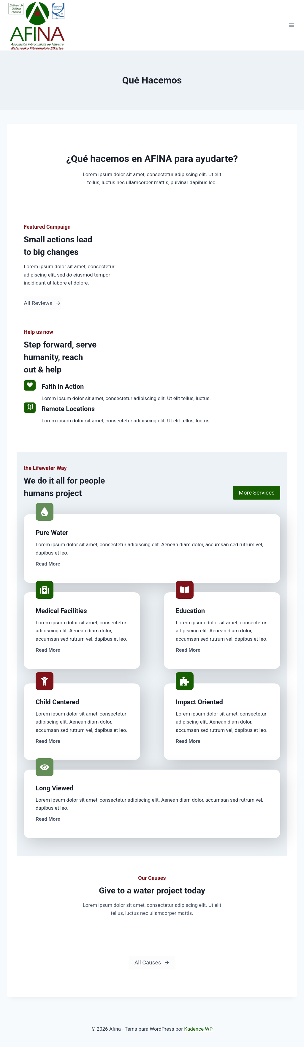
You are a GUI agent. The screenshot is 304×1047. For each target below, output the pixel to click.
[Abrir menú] (291, 25)
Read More (48, 564)
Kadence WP (198, 1029)
